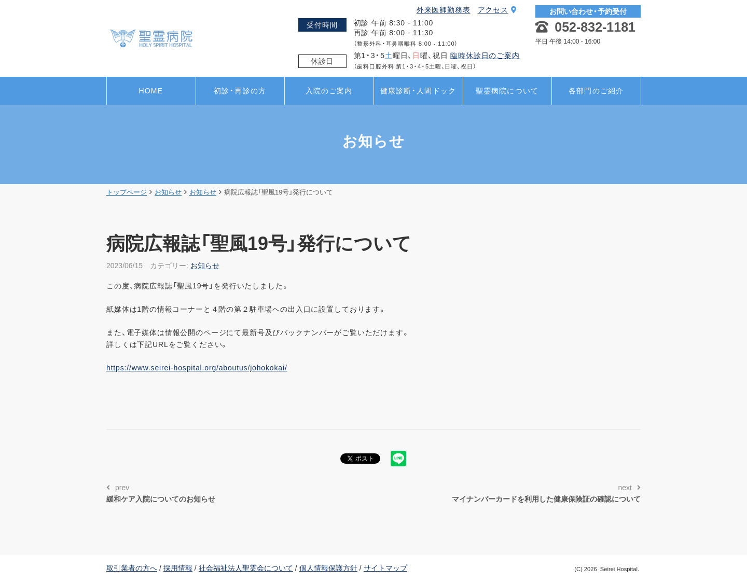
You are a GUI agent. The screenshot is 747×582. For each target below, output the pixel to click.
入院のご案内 (329, 91)
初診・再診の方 (240, 91)
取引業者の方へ (131, 568)
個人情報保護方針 (328, 568)
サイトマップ (385, 568)
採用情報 (177, 568)
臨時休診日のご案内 (485, 55)
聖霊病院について (507, 91)
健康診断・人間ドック (418, 91)
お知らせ (204, 265)
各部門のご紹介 (596, 91)
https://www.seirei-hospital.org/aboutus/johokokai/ (196, 368)
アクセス (497, 10)
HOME (151, 91)
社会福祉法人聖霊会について (246, 568)
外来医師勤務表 (444, 10)
